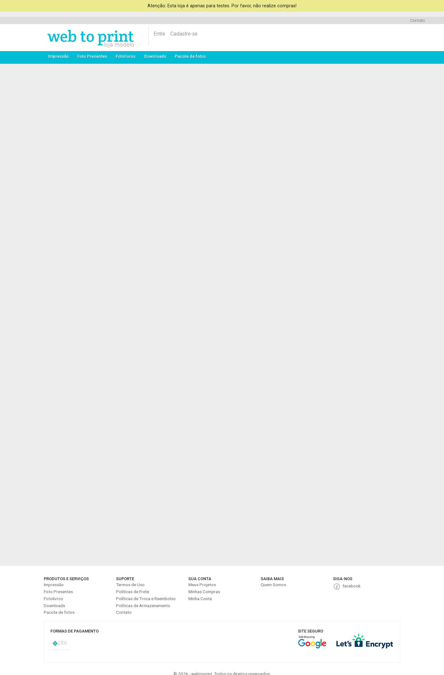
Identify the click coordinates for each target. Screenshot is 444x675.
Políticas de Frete (132, 591)
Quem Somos (273, 584)
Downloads (155, 56)
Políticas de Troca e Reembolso (146, 598)
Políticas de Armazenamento (143, 605)
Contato (417, 20)
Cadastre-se (184, 34)
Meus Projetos (202, 584)
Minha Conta (200, 598)
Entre (159, 34)
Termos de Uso (130, 584)
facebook (352, 585)
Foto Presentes (92, 56)
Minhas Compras (204, 591)
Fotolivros (125, 56)
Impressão (58, 56)
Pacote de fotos (190, 56)
